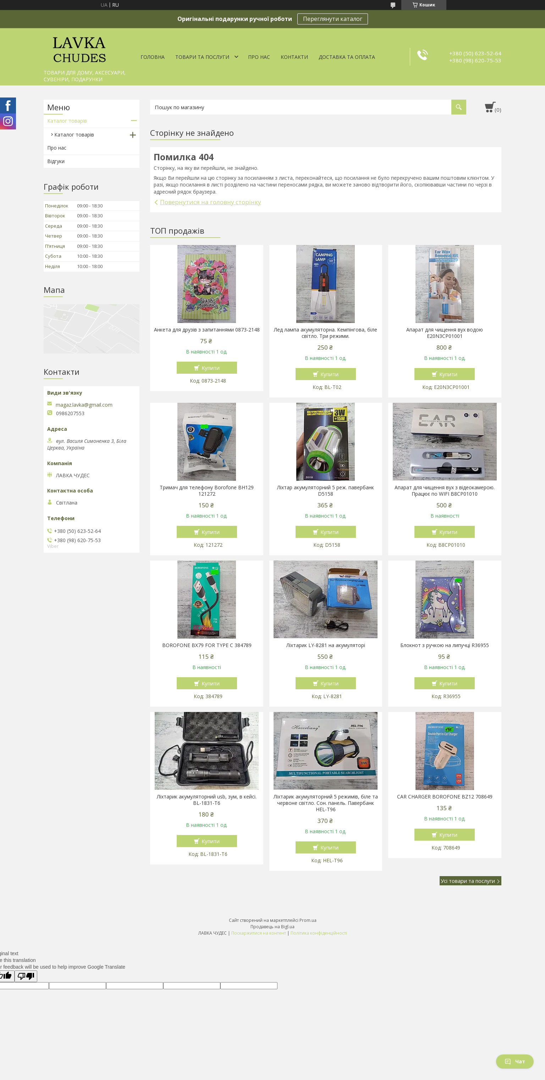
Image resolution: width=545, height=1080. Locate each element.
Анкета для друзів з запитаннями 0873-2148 (207, 330)
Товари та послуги (202, 57)
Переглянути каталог (332, 19)
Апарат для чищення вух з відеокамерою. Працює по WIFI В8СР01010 (445, 490)
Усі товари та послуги (468, 880)
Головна (153, 57)
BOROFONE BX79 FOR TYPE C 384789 (207, 645)
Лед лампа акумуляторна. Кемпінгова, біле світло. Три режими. (325, 333)
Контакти (294, 57)
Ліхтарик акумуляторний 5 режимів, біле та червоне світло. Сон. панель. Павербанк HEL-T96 (326, 803)
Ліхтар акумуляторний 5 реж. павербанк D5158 (325, 490)
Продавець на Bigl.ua (272, 927)
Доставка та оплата (347, 57)
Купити (211, 367)
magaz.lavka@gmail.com (84, 405)
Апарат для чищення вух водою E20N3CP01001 (444, 333)
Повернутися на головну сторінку (210, 202)
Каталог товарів (67, 120)
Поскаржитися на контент (258, 933)
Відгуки (56, 161)
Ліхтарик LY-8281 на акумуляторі (325, 645)
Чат (515, 1061)
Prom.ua (307, 920)
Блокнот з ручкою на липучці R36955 (444, 645)
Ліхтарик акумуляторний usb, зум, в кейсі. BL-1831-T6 (207, 800)
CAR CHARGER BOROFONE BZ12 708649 (444, 797)
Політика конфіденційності (319, 933)
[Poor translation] (26, 976)
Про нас (259, 57)
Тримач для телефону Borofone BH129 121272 (207, 490)
